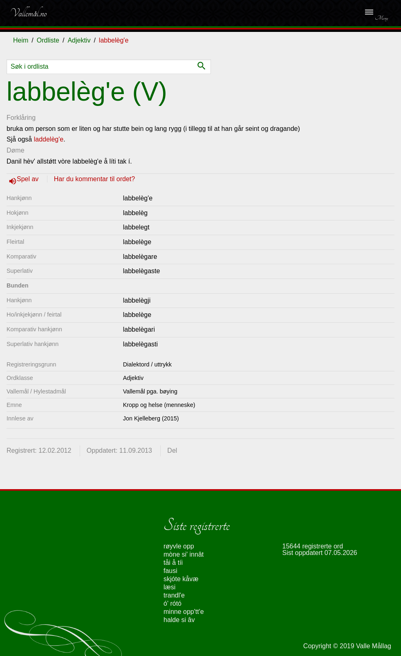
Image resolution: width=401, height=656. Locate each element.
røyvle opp (179, 546)
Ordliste (48, 40)
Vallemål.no (28, 13)
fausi (170, 570)
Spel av (28, 178)
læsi (169, 587)
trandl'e (174, 595)
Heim (20, 40)
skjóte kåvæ (181, 578)
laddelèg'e (48, 139)
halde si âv (179, 619)
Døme (16, 150)
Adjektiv (78, 40)
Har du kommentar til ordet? (94, 178)
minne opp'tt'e (184, 611)
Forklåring (21, 117)
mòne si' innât (184, 554)
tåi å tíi (173, 562)
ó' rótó (172, 603)
